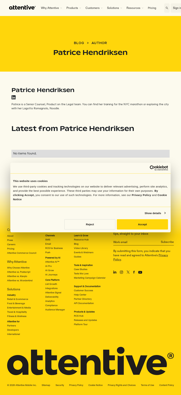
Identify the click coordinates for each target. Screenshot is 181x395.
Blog (79, 43)
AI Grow (49, 270)
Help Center (80, 294)
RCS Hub (79, 315)
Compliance (51, 305)
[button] (51, 8)
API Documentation (84, 303)
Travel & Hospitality (17, 311)
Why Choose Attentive (18, 267)
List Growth (51, 284)
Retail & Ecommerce (17, 299)
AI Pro (48, 266)
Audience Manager (55, 309)
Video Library (81, 248)
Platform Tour (81, 324)
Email (48, 243)
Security (60, 385)
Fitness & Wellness (16, 316)
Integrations (51, 288)
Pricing (152, 8)
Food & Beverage (16, 303)
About (10, 235)
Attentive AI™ (52, 261)
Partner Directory (83, 298)
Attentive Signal (53, 292)
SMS (47, 239)
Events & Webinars (83, 252)
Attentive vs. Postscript (18, 271)
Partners (11, 325)
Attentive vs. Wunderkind (20, 280)
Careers (11, 244)
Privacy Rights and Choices (122, 385)
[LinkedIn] (114, 273)
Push (47, 252)
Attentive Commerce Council (21, 252)
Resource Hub (81, 239)
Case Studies (80, 269)
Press (10, 240)
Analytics (50, 301)
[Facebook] (134, 273)
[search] (167, 8)
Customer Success (83, 290)
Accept (142, 224)
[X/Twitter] (128, 273)
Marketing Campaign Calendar (90, 277)
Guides (77, 256)
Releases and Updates (85, 320)
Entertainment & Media (19, 307)
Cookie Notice (95, 385)
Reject (90, 224)
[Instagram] (121, 273)
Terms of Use (147, 385)
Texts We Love (81, 273)
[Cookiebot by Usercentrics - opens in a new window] (152, 168)
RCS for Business (54, 248)
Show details (153, 212)
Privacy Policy (141, 195)
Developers (13, 329)
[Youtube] (140, 273)
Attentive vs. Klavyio (17, 276)
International (13, 334)
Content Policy (166, 385)
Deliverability (51, 296)
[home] (22, 8)
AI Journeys (51, 274)
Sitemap (46, 385)
